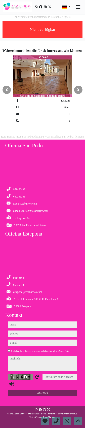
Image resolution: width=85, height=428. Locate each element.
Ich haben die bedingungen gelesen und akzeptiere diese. (40, 351)
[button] (7, 90)
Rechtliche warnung (67, 413)
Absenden (42, 392)
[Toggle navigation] (78, 7)
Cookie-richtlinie (49, 413)
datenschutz (64, 351)
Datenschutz (34, 413)
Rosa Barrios (21, 413)
